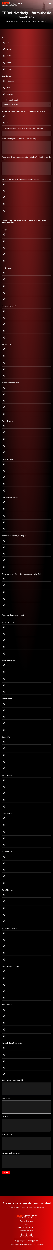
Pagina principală (12, 21)
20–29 (9, 49)
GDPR (26, 1224)
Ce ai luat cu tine (8, 1135)
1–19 (8, 43)
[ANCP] (20, 1240)
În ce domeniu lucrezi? (10, 100)
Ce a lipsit (5, 1117)
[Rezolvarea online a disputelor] (33, 1240)
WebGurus (39, 1244)
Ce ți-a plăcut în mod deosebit (12, 1080)
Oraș (8, 87)
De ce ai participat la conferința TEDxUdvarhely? (19, 139)
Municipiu (10, 94)
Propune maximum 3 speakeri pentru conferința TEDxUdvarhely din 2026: (26, 158)
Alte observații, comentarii (11, 1153)
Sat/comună (10, 81)
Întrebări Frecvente (26, 1230)
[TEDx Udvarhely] (12, 4)
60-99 (9, 69)
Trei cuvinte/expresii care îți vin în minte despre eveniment (22, 129)
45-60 (9, 62)
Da (7, 116)
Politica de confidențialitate (26, 1227)
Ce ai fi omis (6, 1098)
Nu (7, 123)
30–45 (9, 56)
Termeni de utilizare (26, 1221)
